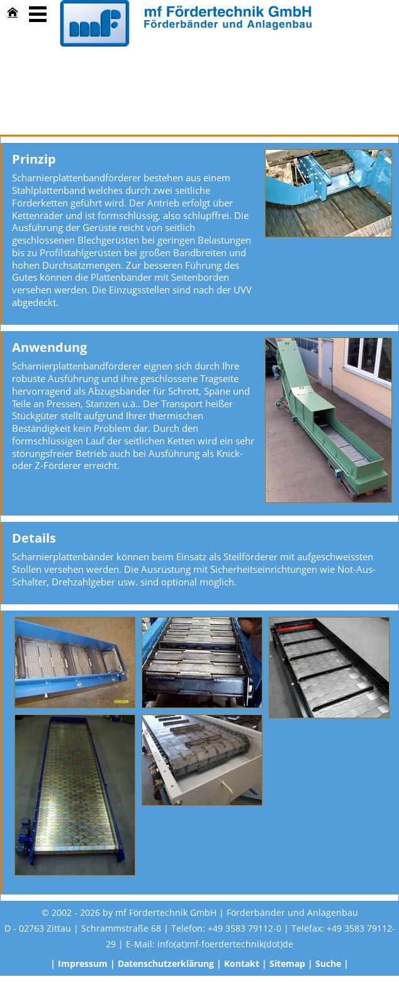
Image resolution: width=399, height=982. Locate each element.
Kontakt (241, 963)
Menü (37, 12)
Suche (328, 963)
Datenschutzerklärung (166, 963)
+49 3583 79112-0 (244, 928)
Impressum (83, 963)
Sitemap (287, 963)
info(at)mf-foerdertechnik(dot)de (225, 944)
